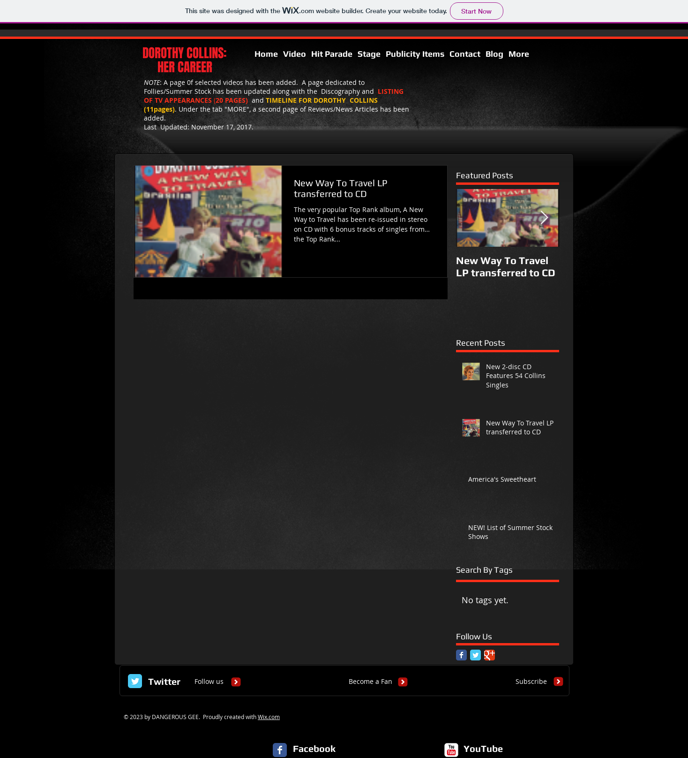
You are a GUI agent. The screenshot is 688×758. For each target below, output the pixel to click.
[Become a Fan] (370, 681)
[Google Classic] (489, 655)
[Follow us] (209, 681)
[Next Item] (544, 218)
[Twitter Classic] (475, 655)
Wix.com (269, 716)
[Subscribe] (531, 681)
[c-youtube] (451, 750)
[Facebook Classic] (461, 655)
